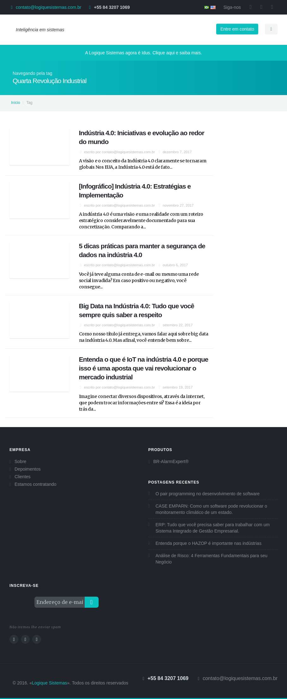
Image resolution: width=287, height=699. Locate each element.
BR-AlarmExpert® (170, 461)
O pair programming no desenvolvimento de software (208, 493)
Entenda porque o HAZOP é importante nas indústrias (208, 543)
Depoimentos (28, 469)
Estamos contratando (35, 484)
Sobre (20, 461)
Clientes (23, 476)
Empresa (19, 450)
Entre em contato (237, 29)
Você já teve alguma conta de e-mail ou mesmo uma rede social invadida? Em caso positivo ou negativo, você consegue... (139, 280)
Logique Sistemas (49, 682)
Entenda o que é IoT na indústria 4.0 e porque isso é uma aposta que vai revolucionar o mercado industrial (143, 368)
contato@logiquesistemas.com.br (48, 7)
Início (15, 102)
